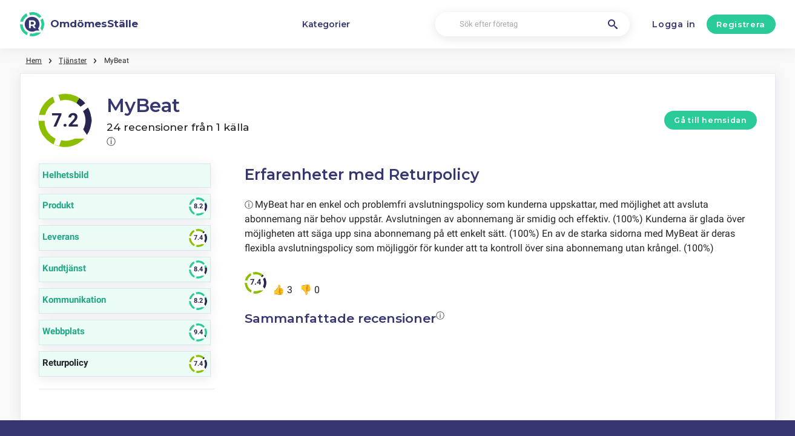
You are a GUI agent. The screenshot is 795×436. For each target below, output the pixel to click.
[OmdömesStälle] (79, 24)
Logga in (674, 24)
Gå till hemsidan (710, 120)
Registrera (740, 24)
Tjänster (73, 60)
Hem (34, 60)
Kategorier (326, 24)
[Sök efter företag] (532, 24)
